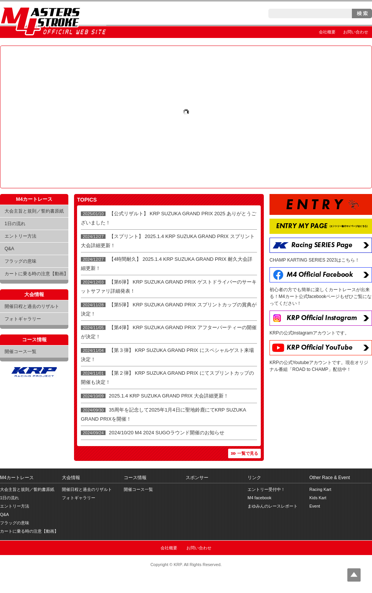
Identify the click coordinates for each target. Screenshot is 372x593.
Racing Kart (320, 489)
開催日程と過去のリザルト (32, 306)
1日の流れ (15, 223)
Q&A (9, 248)
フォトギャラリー (23, 319)
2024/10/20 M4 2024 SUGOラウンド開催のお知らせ (166, 432)
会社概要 (327, 32)
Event (314, 506)
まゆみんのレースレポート (272, 506)
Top (354, 575)
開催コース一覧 (20, 351)
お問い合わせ (355, 32)
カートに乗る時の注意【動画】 (36, 273)
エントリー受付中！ (266, 489)
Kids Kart (317, 497)
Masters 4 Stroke (53, 20)
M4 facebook (259, 497)
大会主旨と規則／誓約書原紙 (34, 211)
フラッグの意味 (20, 261)
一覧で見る (247, 453)
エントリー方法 (20, 236)
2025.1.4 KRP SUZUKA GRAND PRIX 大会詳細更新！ (169, 396)
